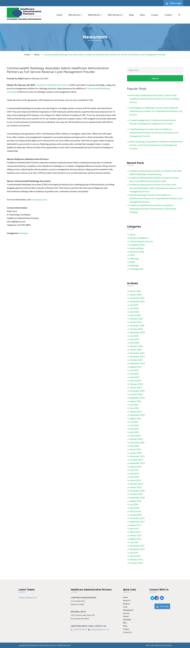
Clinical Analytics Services (141, 241)
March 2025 (135, 315)
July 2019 (134, 470)
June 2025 (134, 308)
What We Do (94, 14)
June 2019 (134, 473)
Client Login (175, 3)
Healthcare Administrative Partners (53, 85)
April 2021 (134, 432)
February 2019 (136, 483)
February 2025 (136, 318)
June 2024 (134, 339)
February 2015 (136, 559)
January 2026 (136, 294)
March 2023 (135, 380)
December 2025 (137, 298)
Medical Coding (137, 251)
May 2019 (134, 477)
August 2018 (135, 501)
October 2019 (136, 459)
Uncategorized (136, 269)
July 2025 (134, 305)
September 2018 (137, 497)
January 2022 (136, 411)
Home (59, 14)
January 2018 (136, 514)
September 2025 (137, 301)
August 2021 (135, 418)
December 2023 (137, 353)
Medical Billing (136, 248)
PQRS (132, 262)
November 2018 (137, 490)
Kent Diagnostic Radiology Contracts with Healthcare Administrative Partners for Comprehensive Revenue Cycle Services (156, 111)
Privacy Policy (167, 645)
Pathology (134, 258)
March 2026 (135, 291)
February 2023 (136, 384)
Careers (154, 14)
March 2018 (135, 511)
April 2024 (134, 342)
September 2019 (137, 463)
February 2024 (136, 346)
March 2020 (135, 449)
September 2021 (137, 415)
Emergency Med (137, 244)
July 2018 (134, 504)
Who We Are (74, 14)
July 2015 (134, 552)
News (142, 14)
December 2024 (137, 325)
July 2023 (134, 370)
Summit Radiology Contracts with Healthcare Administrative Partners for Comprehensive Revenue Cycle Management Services (156, 198)
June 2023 (134, 373)
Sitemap (158, 645)
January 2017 (136, 535)
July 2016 (134, 542)
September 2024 (137, 332)
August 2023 (135, 366)
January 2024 (136, 349)
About (132, 234)
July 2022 (134, 404)
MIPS (132, 255)
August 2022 (135, 401)
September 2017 (137, 521)
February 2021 (136, 439)
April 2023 (134, 377)
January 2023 (136, 387)
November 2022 (137, 391)
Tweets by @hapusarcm (27, 598)
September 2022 (137, 397)
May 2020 (134, 446)
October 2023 (136, 360)
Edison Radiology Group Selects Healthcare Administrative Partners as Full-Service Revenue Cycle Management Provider (156, 145)
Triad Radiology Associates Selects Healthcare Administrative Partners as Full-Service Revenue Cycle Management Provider (154, 132)
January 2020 (136, 452)
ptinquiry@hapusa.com (100, 629)
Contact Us (127, 632)
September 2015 (137, 549)
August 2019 (135, 466)
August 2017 (135, 525)
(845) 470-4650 (80, 629)
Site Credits (150, 645)
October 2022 (136, 394)
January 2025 (136, 322)
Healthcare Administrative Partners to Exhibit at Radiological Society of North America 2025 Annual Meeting (153, 208)
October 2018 (136, 494)
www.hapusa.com (39, 199)
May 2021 (134, 428)
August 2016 (135, 539)
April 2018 (134, 508)
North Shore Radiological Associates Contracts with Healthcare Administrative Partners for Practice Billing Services (154, 98)
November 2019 (137, 456)
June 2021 (134, 425)
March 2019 (135, 480)
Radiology (23, 233)
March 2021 (135, 435)
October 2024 (136, 329)
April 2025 (134, 311)
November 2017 (137, 518)
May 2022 (134, 408)
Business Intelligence (139, 238)
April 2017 (134, 528)
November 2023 (137, 356)
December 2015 (137, 545)
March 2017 (135, 532)
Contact (168, 14)
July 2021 (134, 422)
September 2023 (137, 363)
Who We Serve (114, 14)
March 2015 (135, 556)
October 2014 (136, 563)
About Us (126, 600)
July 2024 (134, 336)
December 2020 (137, 442)
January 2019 (136, 487)
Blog (131, 14)
